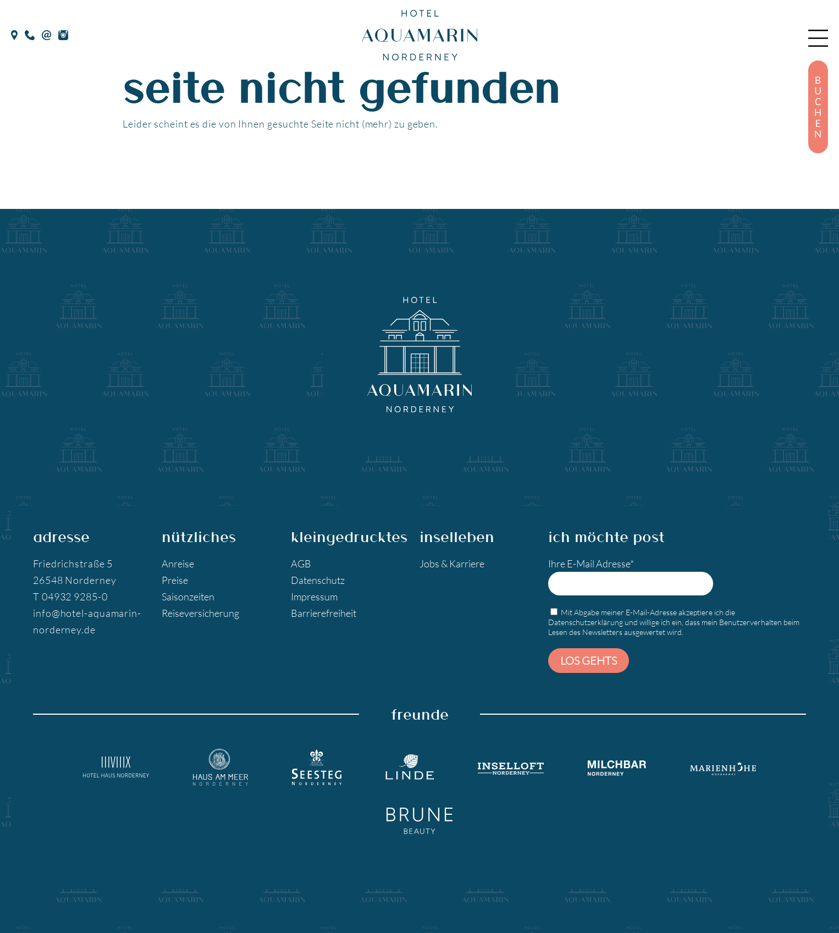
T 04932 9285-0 (70, 596)
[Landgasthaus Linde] (409, 767)
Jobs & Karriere (452, 563)
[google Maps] (14, 33)
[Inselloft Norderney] (511, 767)
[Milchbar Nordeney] (617, 767)
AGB (301, 563)
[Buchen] (818, 106)
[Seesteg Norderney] (316, 767)
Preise (175, 580)
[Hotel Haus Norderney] (116, 767)
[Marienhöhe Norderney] (723, 767)
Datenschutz (318, 580)
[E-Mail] (46, 33)
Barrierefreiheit (323, 613)
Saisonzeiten (188, 596)
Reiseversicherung (200, 613)
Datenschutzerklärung (585, 622)
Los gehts (588, 660)
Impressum (314, 596)
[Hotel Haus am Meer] (220, 767)
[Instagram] (63, 33)
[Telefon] (30, 33)
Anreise (178, 563)
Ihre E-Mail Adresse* (630, 576)
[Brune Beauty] (419, 820)
